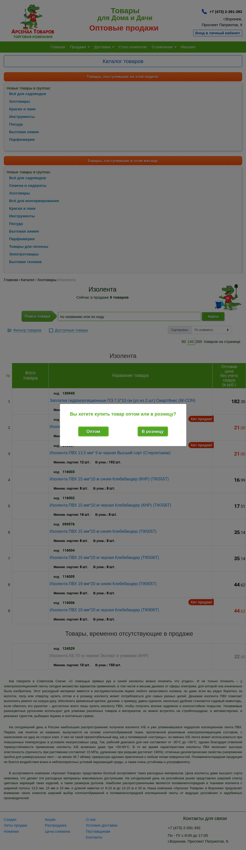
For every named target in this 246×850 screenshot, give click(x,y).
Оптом (93, 431)
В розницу (153, 431)
